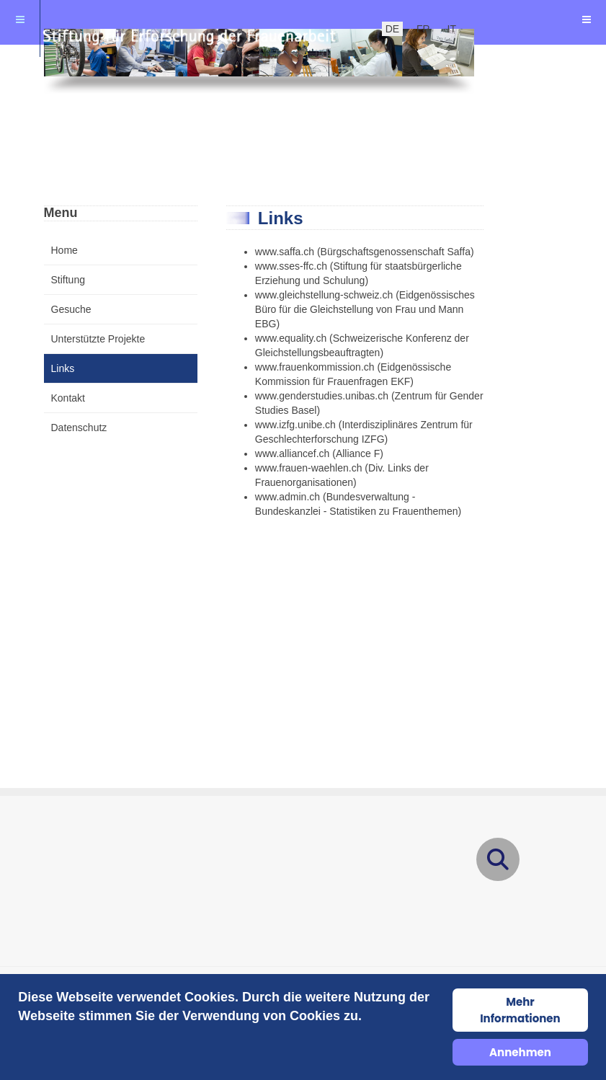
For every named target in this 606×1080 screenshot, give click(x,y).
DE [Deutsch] (392, 29)
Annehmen (520, 1052)
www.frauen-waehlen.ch (308, 468)
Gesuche (71, 309)
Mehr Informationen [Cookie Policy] (520, 1010)
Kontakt (68, 398)
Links (63, 368)
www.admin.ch (287, 497)
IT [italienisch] (451, 29)
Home (64, 250)
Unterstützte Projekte (98, 339)
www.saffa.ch (284, 251)
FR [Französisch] (423, 29)
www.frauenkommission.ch (315, 367)
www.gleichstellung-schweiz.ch (324, 295)
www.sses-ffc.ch (291, 266)
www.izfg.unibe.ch (295, 424)
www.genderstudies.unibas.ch (321, 396)
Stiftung (68, 280)
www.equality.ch (290, 338)
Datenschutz (79, 427)
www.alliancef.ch (292, 453)
